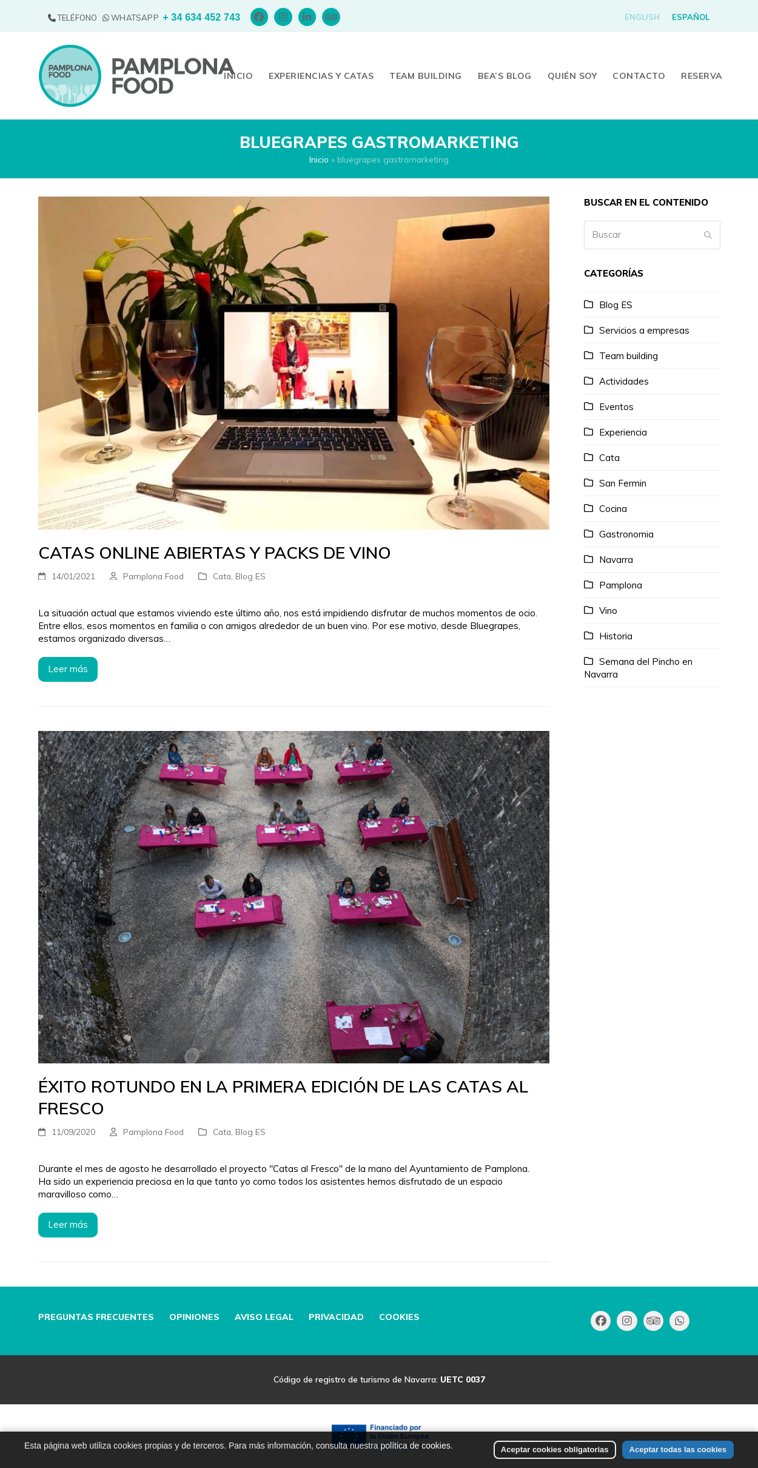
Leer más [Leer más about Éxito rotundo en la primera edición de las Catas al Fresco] (68, 1224)
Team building (628, 356)
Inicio (319, 159)
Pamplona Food (153, 576)
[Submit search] (708, 235)
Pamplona (620, 585)
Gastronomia (626, 534)
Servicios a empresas (644, 330)
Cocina (613, 508)
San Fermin (622, 483)
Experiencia (623, 432)
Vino (608, 610)
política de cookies (416, 1458)
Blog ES (250, 576)
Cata (222, 576)
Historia (615, 636)
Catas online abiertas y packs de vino (214, 552)
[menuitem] (642, 17)
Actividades (624, 381)
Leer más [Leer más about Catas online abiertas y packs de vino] (68, 669)
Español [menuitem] (690, 17)
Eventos (616, 406)
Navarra (616, 559)
